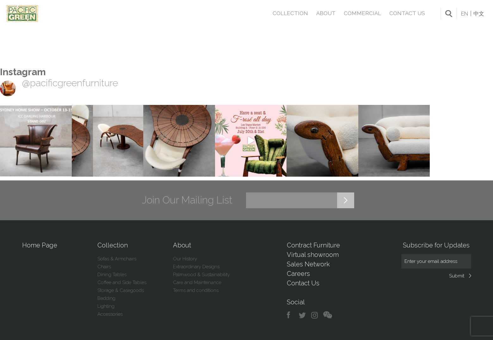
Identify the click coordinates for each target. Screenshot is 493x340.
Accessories (110, 314)
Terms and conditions (196, 290)
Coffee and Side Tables (121, 282)
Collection (290, 13)
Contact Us (407, 13)
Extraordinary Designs (196, 267)
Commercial (362, 13)
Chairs (104, 267)
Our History (185, 259)
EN (464, 13)
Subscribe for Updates (436, 245)
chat (327, 315)
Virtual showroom (313, 254)
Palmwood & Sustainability (201, 274)
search (448, 13)
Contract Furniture (313, 245)
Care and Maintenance (197, 282)
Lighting (105, 306)
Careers (298, 273)
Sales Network (308, 264)
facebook (291, 315)
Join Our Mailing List (187, 200)
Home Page (39, 245)
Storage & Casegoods (120, 290)
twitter (303, 315)
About (326, 13)
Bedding (106, 298)
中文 (478, 13)
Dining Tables (111, 274)
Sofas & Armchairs (116, 259)
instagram (315, 315)
